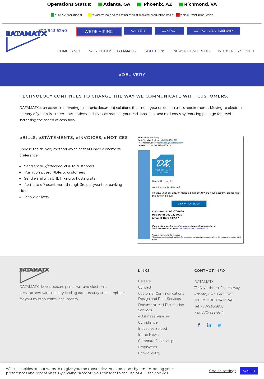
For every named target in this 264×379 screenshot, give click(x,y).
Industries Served (152, 328)
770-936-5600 (212, 306)
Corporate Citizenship (213, 30)
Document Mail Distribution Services (161, 307)
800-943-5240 (52, 30)
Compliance (148, 322)
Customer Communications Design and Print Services (161, 296)
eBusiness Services (154, 316)
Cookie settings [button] (222, 371)
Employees (147, 347)
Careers (138, 30)
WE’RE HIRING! (99, 31)
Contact (169, 30)
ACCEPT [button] (249, 371)
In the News (148, 335)
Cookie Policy (149, 353)
